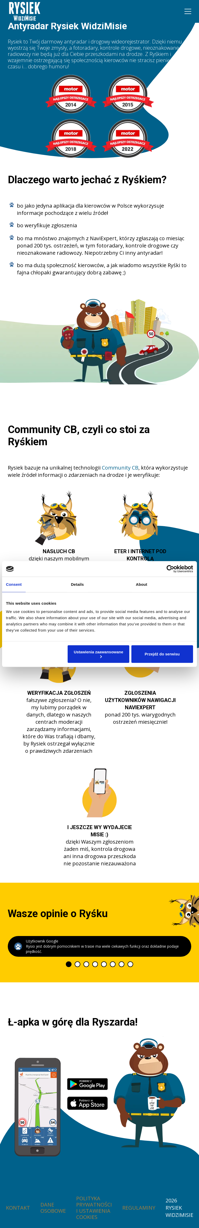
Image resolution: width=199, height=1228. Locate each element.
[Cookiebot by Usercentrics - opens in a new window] (170, 569)
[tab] (69, 964)
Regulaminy (138, 1208)
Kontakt (18, 1208)
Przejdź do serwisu (162, 654)
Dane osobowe (53, 1208)
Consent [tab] (14, 584)
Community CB (120, 467)
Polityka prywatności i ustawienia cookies (94, 1207)
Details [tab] (77, 584)
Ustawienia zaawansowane (98, 653)
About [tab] (141, 584)
